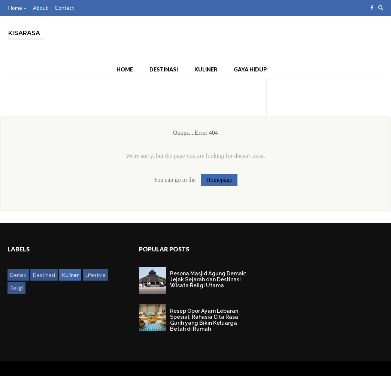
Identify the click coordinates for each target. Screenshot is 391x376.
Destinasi (163, 69)
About (40, 7)
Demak (18, 275)
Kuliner (205, 69)
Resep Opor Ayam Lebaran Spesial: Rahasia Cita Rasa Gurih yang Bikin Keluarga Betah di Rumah (204, 320)
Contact (64, 7)
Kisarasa (24, 33)
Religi (16, 288)
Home (17, 7)
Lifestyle (95, 275)
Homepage (219, 180)
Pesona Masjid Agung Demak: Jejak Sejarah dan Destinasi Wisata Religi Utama (208, 279)
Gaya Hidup (250, 69)
